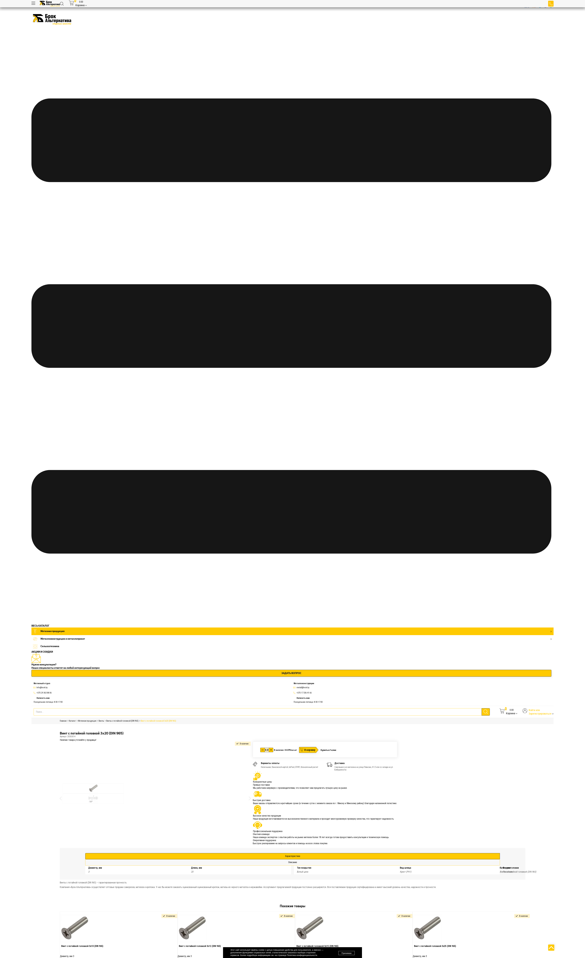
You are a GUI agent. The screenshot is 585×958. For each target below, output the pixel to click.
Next (531, 945)
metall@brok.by (303, 687)
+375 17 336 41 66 (304, 693)
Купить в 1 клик (328, 749)
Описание (292, 862)
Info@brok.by (42, 687)
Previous (57, 945)
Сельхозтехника (46, 646)
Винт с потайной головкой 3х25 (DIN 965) (435, 946)
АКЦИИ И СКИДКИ (42, 651)
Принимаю (346, 953)
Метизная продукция (292, 631)
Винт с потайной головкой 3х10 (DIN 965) (82, 946)
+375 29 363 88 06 (44, 693)
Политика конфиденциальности (302, 955)
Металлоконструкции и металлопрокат (292, 638)
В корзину (309, 749)
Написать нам (43, 698)
